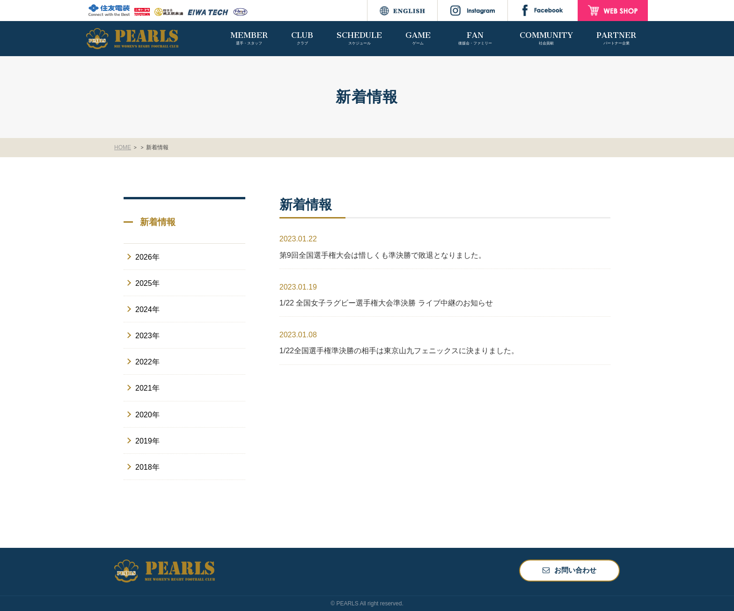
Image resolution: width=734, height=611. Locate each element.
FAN (475, 38)
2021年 (147, 388)
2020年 (147, 415)
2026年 (147, 257)
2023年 (147, 336)
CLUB (302, 38)
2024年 (147, 309)
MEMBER (249, 38)
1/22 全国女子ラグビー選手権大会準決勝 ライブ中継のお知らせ (386, 303)
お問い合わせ (575, 570)
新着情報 (159, 147)
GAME (418, 38)
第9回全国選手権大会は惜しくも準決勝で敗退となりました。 (382, 255)
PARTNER (616, 38)
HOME (122, 147)
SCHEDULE (359, 38)
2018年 (147, 467)
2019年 (147, 441)
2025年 (147, 283)
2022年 (147, 362)
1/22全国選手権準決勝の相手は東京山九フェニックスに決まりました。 (399, 351)
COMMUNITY (546, 38)
